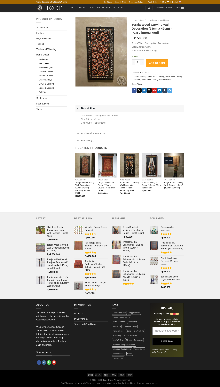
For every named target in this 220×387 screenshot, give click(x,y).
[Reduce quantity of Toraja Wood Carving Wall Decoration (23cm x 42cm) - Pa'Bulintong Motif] (133, 62)
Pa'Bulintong (141, 77)
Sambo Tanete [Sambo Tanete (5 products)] (118, 354)
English (178, 2)
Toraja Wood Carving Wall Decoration (156, 79)
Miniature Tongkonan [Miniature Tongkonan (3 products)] (134, 340)
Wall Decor (44, 63)
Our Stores (108, 2)
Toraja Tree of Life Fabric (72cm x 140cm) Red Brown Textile (106, 186)
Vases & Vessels (46, 88)
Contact (110, 8)
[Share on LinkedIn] (159, 90)
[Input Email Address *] (166, 331)
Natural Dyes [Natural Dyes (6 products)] (139, 349)
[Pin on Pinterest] (154, 90)
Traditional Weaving (46, 49)
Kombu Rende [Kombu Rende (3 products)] (118, 331)
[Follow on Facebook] (160, 2)
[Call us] (165, 2)
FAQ (124, 2)
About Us (78, 313)
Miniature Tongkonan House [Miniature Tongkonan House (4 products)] (124, 345)
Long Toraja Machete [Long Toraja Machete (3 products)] (135, 331)
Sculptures (41, 98)
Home (71, 8)
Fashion (40, 33)
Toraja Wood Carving (155, 77)
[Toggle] (78, 108)
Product (81, 8)
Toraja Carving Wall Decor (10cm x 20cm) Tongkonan (151, 185)
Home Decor (42, 55)
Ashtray (42, 92)
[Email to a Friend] (149, 90)
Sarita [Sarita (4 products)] (129, 354)
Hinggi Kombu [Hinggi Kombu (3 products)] (134, 313)
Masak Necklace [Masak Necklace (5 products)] (130, 335)
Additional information (90, 134)
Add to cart (157, 63)
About (91, 8)
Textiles (40, 44)
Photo (100, 8)
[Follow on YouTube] (168, 2)
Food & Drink (42, 104)
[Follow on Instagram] (163, 2)
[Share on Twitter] (144, 90)
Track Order (152, 2)
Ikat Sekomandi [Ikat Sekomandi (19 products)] (119, 322)
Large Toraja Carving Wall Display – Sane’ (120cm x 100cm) (173, 185)
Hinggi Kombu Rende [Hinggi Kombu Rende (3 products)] (121, 317)
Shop (141, 20)
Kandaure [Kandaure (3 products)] (117, 326)
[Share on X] (139, 90)
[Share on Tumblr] (164, 90)
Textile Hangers (46, 67)
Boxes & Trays (45, 80)
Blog (117, 2)
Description (85, 108)
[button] (149, 8)
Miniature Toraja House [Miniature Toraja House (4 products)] (122, 349)
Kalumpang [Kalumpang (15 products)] (132, 322)
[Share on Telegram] (169, 90)
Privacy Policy (81, 319)
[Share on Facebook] (134, 90)
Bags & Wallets (43, 38)
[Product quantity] (137, 62)
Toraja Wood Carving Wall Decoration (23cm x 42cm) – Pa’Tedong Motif (129, 186)
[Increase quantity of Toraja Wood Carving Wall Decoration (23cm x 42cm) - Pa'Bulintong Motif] (142, 62)
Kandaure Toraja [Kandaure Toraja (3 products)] (130, 326)
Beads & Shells (46, 76)
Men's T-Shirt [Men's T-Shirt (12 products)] (118, 340)
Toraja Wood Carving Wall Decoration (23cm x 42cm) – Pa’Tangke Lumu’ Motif (84, 187)
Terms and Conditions (85, 324)
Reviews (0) (84, 141)
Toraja (139, 84)
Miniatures (43, 59)
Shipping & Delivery (137, 2)
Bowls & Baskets (46, 84)
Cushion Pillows (46, 71)
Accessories (42, 27)
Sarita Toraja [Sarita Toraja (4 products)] (118, 358)
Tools (39, 109)
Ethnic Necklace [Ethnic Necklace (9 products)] (119, 313)
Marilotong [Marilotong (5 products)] (117, 335)
